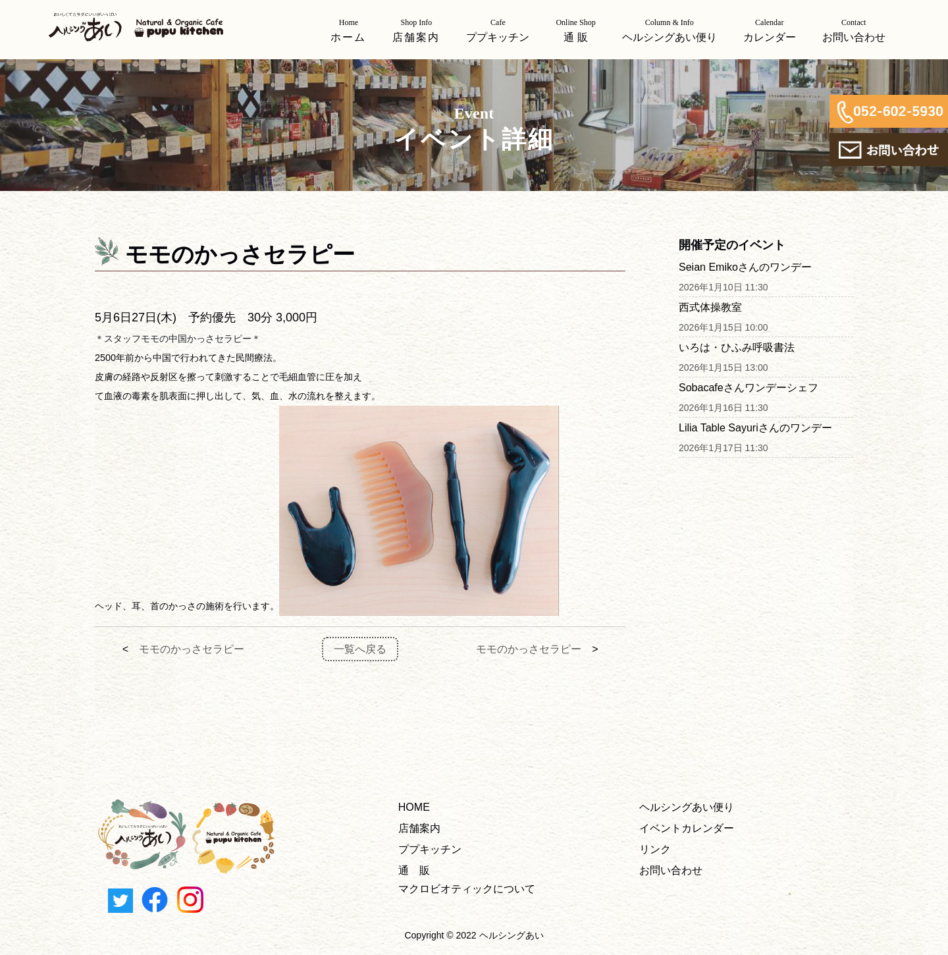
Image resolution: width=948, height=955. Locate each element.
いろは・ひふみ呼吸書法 (737, 347)
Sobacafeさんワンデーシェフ (748, 387)
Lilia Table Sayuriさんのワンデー (755, 427)
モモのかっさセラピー (191, 649)
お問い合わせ (670, 870)
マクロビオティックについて (466, 888)
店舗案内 (419, 828)
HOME (414, 807)
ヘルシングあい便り (686, 807)
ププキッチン (429, 849)
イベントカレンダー (686, 828)
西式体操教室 (710, 307)
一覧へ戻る (360, 649)
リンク (655, 849)
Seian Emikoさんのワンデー (745, 267)
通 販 (414, 870)
